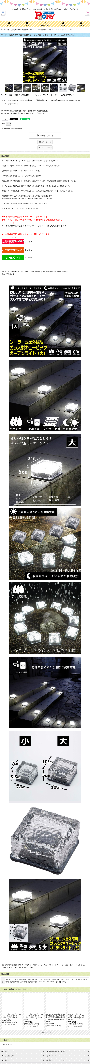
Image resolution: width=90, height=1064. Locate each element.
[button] (3, 13)
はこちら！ (18, 241)
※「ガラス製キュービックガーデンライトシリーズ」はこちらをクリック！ (34, 226)
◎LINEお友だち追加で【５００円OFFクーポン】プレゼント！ (23, 113)
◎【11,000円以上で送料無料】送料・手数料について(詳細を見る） (25, 111)
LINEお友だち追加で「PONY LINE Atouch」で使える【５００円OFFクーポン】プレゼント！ (45, 9)
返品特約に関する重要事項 (12, 128)
